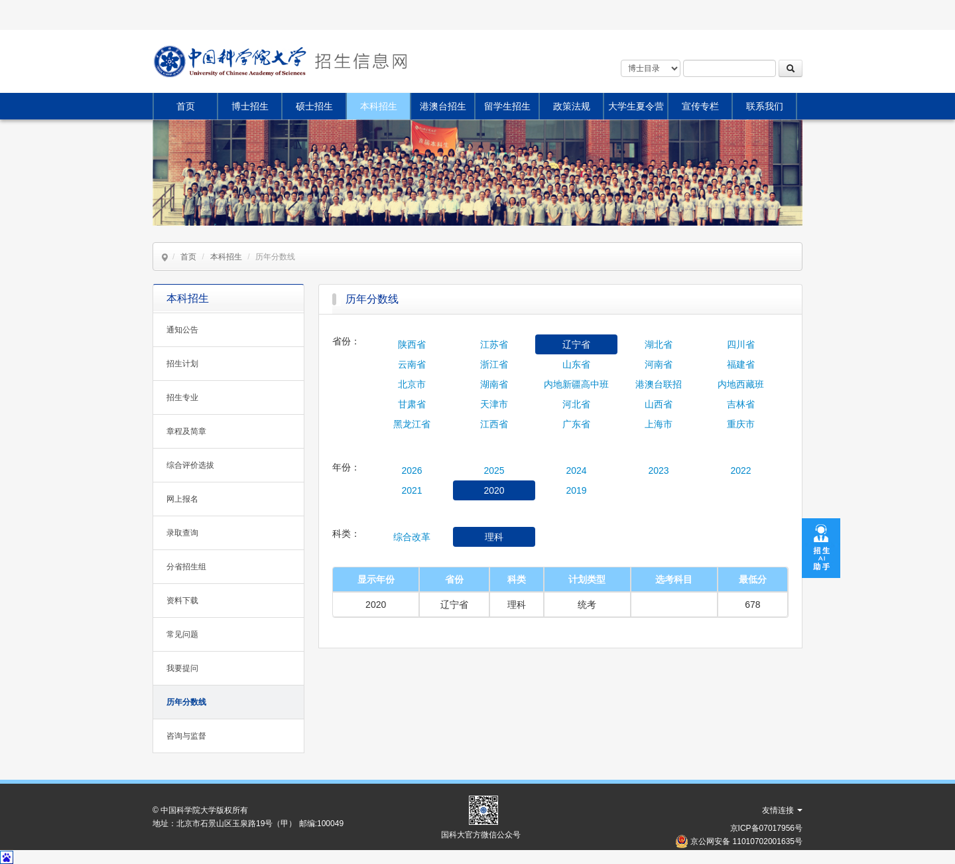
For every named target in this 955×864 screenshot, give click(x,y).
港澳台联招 (658, 384)
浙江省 (494, 364)
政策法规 (571, 106)
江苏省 (494, 344)
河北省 (576, 404)
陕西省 (412, 344)
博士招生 (250, 106)
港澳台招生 (443, 106)
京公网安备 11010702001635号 (746, 841)
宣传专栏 (700, 106)
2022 (740, 470)
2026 (411, 470)
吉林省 (741, 404)
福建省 (741, 364)
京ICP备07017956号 (766, 828)
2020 (493, 490)
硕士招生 (314, 106)
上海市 (658, 424)
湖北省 (658, 344)
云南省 (412, 364)
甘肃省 (412, 404)
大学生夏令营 (636, 106)
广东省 (576, 424)
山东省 (576, 364)
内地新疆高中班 (576, 384)
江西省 (494, 424)
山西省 (658, 404)
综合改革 (411, 537)
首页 (185, 106)
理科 (494, 537)
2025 (493, 470)
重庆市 (741, 424)
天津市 (494, 404)
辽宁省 (576, 344)
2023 (658, 470)
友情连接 (782, 810)
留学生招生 (507, 106)
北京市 (412, 384)
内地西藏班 (741, 384)
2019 (576, 490)
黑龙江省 (411, 424)
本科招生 (378, 106)
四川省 (741, 344)
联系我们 (764, 106)
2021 (411, 490)
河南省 (658, 364)
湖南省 (494, 384)
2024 (576, 470)
